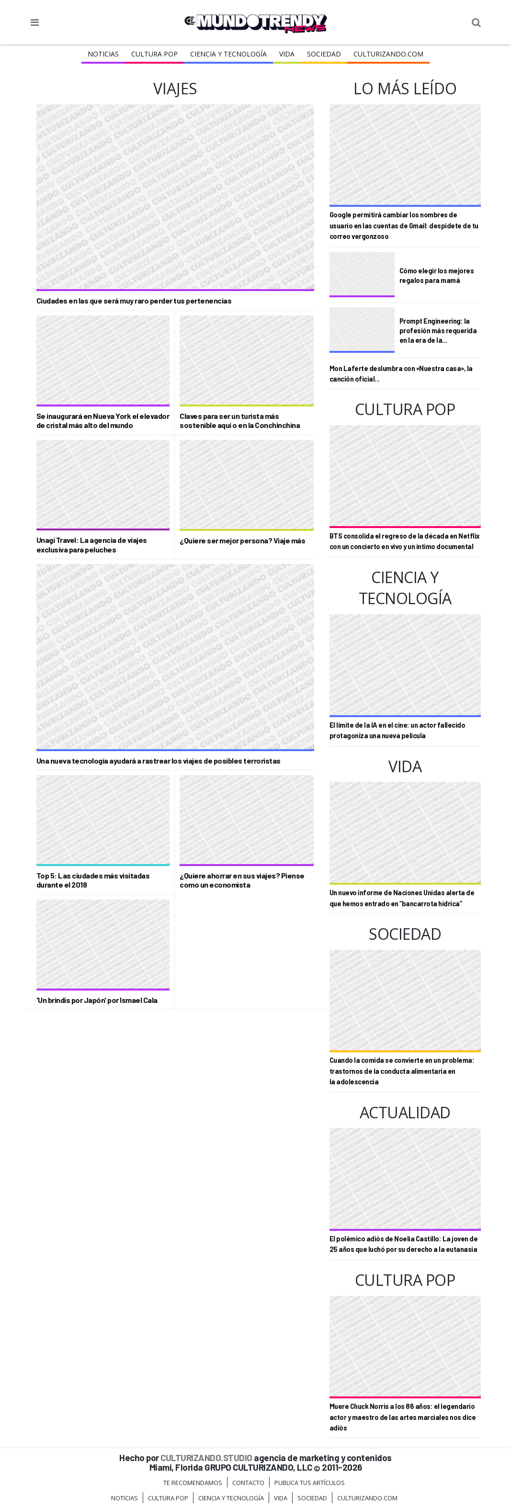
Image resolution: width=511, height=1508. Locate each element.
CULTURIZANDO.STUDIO (206, 1457)
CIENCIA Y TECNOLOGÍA (228, 53)
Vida (287, 53)
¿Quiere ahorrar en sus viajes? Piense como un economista (242, 880)
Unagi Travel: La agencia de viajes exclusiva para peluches (91, 544)
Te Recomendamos (192, 1482)
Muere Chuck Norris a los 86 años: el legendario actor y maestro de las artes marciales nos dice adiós (402, 1417)
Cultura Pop (154, 53)
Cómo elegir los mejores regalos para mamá (436, 275)
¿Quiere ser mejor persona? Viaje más (242, 540)
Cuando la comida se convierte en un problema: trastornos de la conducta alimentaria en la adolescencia (402, 1071)
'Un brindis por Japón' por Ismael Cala (97, 999)
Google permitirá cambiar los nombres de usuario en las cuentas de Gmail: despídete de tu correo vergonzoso (403, 225)
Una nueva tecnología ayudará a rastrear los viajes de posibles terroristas (158, 760)
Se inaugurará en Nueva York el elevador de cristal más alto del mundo (103, 420)
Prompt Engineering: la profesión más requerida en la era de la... (438, 330)
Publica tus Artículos (309, 1482)
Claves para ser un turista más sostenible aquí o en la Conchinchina (240, 420)
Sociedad (324, 53)
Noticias (103, 53)
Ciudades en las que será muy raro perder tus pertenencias (134, 300)
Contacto (248, 1482)
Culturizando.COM (388, 53)
